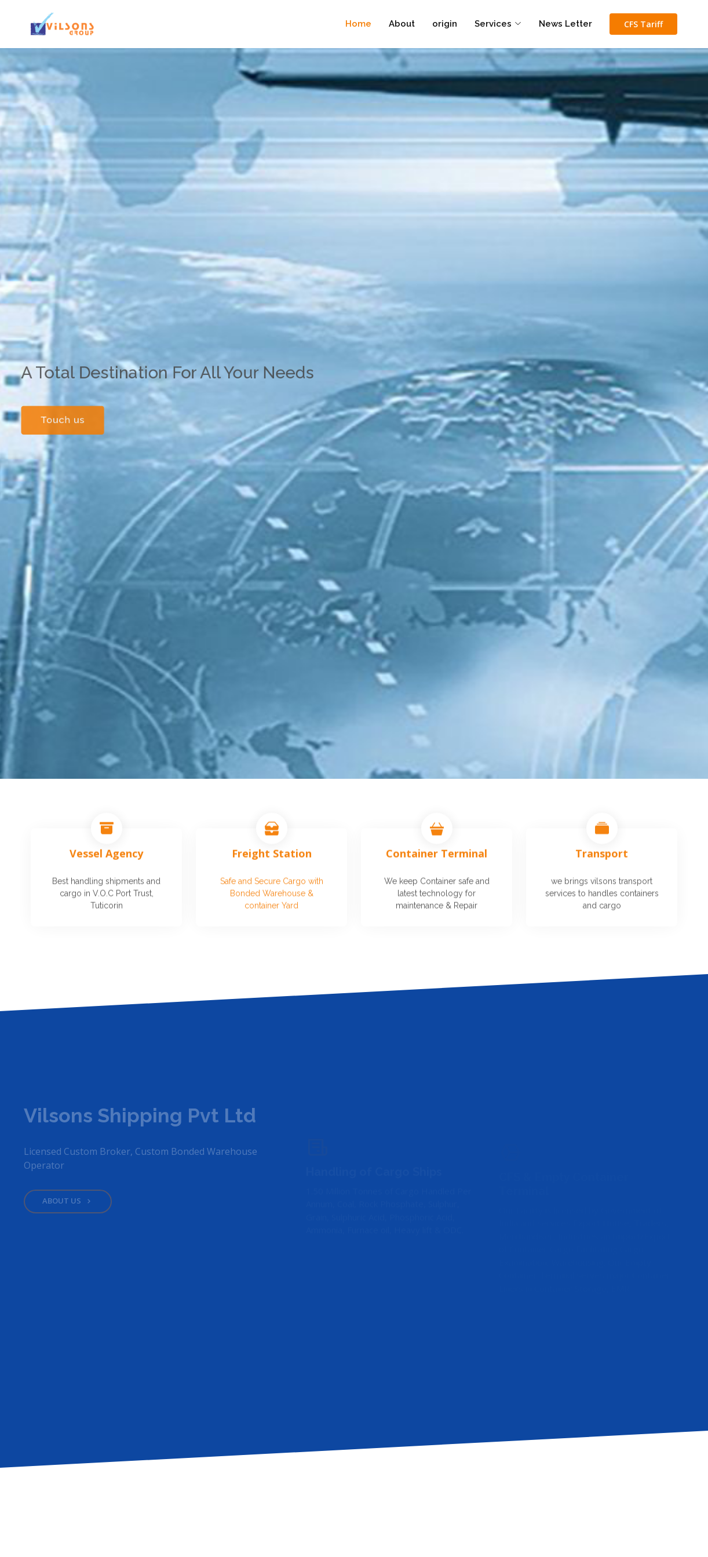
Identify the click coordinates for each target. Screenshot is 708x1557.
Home (358, 24)
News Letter (565, 24)
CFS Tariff (643, 24)
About (402, 24)
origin (444, 24)
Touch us (55, 420)
